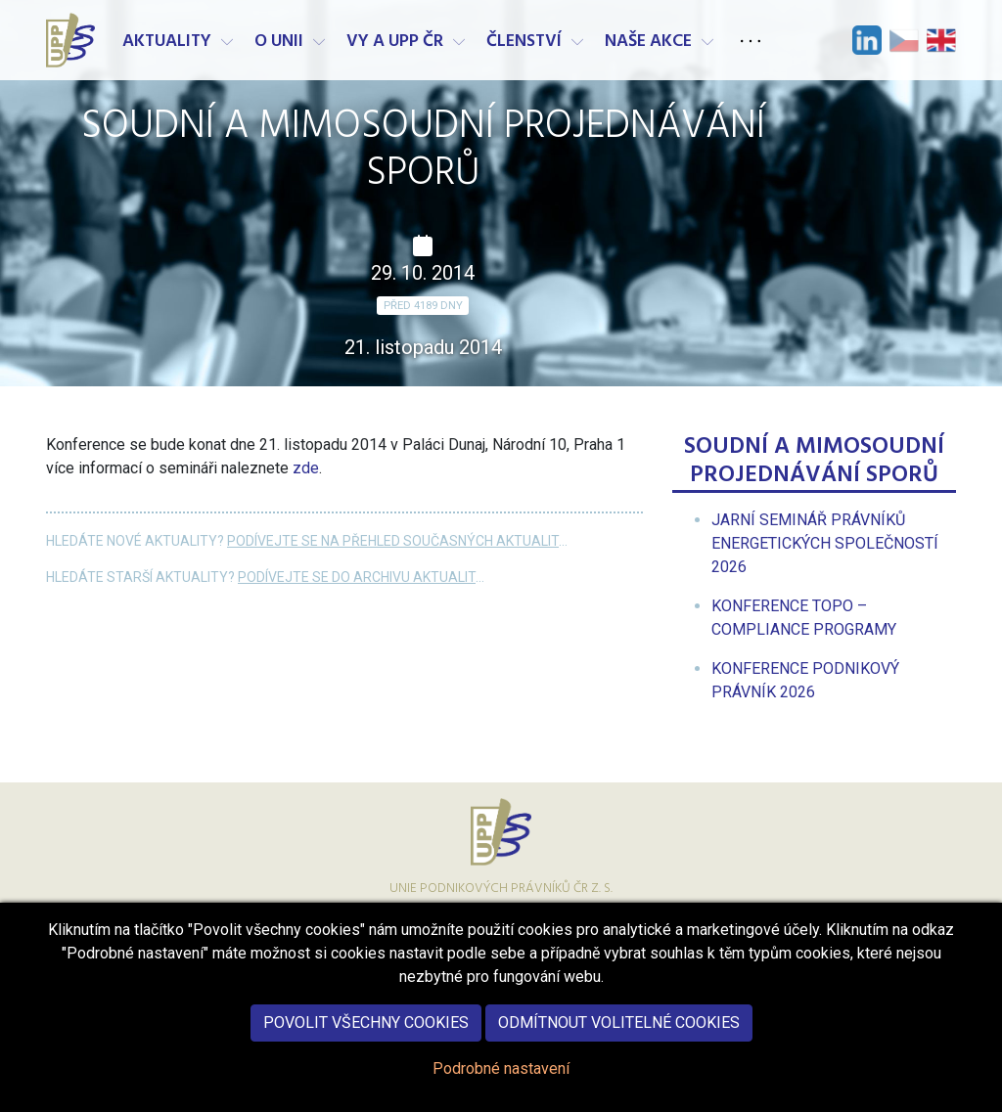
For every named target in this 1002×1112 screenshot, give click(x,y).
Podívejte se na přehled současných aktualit (393, 541)
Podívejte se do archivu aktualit (357, 577)
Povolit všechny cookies (366, 1029)
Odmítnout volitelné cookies (619, 1029)
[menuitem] (824, 543)
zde (306, 468)
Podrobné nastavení (501, 1075)
